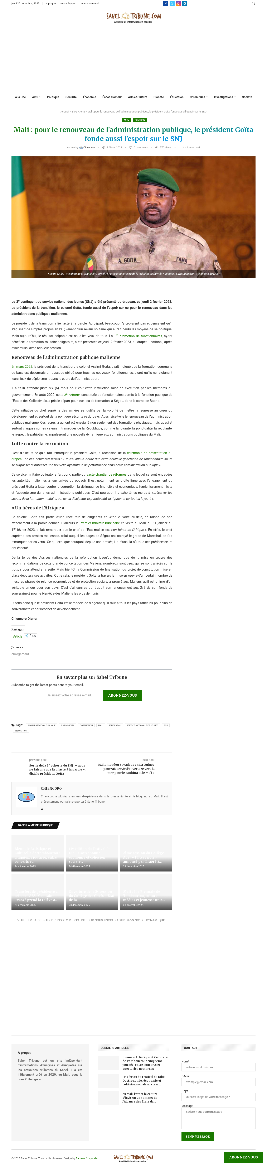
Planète (159, 97)
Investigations (223, 97)
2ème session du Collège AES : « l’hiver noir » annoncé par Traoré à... (143, 857)
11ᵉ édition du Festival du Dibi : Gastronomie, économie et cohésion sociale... (90, 855)
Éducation (177, 97)
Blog (74, 111)
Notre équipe (68, 3)
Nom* (185, 1061)
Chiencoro (87, 147)
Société (247, 97)
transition (21, 731)
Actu (35, 97)
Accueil (64, 111)
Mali (100, 725)
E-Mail (185, 1076)
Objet (184, 1091)
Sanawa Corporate (86, 1158)
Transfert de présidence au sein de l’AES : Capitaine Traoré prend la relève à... (37, 896)
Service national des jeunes (142, 725)
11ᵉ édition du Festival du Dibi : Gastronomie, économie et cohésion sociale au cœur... (143, 1080)
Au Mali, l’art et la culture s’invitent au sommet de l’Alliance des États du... (139, 1097)
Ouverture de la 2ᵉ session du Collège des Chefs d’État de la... (91, 896)
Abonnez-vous (122, 695)
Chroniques (197, 97)
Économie (89, 97)
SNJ (166, 725)
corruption (86, 725)
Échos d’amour (112, 97)
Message (187, 1106)
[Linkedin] (184, 3)
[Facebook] (165, 3)
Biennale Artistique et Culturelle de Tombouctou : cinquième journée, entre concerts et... (37, 855)
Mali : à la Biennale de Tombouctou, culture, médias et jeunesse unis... (144, 896)
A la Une (20, 97)
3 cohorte (72, 395)
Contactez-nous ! (89, 3)
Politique (53, 97)
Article (17, 635)
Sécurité (71, 97)
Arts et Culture (137, 97)
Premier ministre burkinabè (100, 523)
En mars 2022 (21, 367)
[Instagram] (178, 3)
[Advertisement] (133, 59)
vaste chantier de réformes (106, 474)
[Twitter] (172, 3)
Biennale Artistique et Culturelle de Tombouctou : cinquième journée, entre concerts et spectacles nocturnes (145, 1063)
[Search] (253, 3)
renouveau (115, 725)
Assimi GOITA (67, 725)
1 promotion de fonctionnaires (138, 336)
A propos (51, 3)
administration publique (41, 725)
